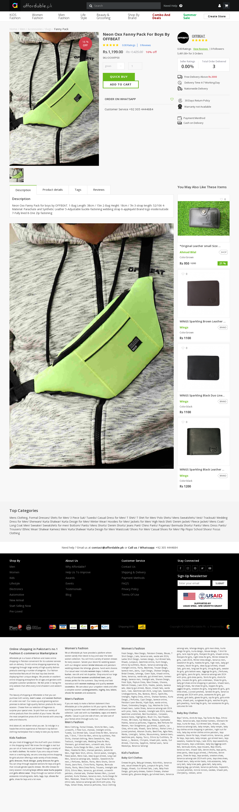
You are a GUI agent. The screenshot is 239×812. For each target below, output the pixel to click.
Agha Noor (167, 731)
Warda (124, 734)
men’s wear (35, 698)
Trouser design (160, 667)
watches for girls (220, 700)
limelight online (103, 730)
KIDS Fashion (14, 16)
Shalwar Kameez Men (52, 529)
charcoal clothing (79, 738)
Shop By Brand (133, 16)
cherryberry (182, 773)
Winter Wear (98, 521)
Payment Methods (133, 578)
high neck (214, 662)
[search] (124, 5)
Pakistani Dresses (154, 653)
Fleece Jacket (199, 521)
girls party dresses (137, 771)
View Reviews (200, 49)
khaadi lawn (127, 708)
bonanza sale (146, 656)
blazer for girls (192, 665)
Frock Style (126, 682)
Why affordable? (75, 566)
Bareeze (146, 693)
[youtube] (210, 568)
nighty (102, 689)
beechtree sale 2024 (142, 691)
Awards (70, 578)
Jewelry (169, 711)
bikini (113, 689)
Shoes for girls (220, 680)
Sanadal (142, 711)
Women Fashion (37, 16)
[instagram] (188, 568)
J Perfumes (75, 761)
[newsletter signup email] (194, 583)
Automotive (16, 594)
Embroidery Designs (137, 705)
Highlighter (141, 717)
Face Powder (163, 717)
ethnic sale (70, 782)
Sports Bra (162, 693)
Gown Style (150, 673)
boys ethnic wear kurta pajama (47, 770)
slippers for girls (216, 686)
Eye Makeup (144, 719)
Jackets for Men (140, 521)
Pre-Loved (15, 611)
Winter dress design (202, 660)
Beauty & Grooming (103, 16)
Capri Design (146, 670)
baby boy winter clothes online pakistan (200, 732)
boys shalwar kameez (205, 720)
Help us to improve (78, 572)
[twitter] (202, 568)
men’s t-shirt (97, 709)
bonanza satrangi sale (80, 758)
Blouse (167, 653)
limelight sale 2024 (155, 711)
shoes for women (73, 692)
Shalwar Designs (161, 670)
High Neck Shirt (161, 521)
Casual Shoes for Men (165, 529)
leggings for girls (209, 671)
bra (108, 689)
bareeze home (128, 717)
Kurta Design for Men (75, 521)
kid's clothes (19, 751)
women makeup (87, 683)
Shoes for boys (189, 755)
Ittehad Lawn (156, 743)
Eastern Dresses (153, 771)
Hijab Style (148, 702)
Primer (125, 719)
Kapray (139, 737)
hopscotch (223, 767)
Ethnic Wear (29, 529)
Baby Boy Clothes (187, 713)
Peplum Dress (139, 682)
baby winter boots (198, 761)
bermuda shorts (189, 746)
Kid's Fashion (130, 753)
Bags (48, 29)
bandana (95, 712)
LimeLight (133, 734)
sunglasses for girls (203, 700)
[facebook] (180, 568)
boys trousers (183, 744)
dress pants (182, 752)
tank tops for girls (190, 654)
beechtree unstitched (131, 714)
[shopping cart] (226, 5)
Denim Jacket (181, 521)
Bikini (153, 693)
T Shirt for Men (145, 517)
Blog (68, 594)
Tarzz (146, 737)
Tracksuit (209, 517)
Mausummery (153, 734)
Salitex (142, 734)
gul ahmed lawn (82, 744)
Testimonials (73, 589)
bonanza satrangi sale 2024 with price (93, 782)
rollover (192, 773)
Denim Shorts (116, 525)
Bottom (75, 525)
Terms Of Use (130, 594)
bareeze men (127, 670)
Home (13, 29)
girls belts (189, 697)
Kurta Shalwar (51, 521)
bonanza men (94, 776)
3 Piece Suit (77, 517)
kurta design (197, 651)
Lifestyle (14, 583)
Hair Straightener (138, 725)
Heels (134, 711)
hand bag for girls (198, 703)
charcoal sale (79, 773)
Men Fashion (63, 16)
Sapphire (144, 743)
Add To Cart (121, 84)
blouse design (210, 651)
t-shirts (105, 671)
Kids (12, 578)
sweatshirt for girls (185, 662)
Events (69, 583)
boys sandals (202, 755)
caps (103, 712)
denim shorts (209, 749)
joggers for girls (183, 688)
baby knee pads (194, 764)
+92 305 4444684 (167, 547)
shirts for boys (196, 718)
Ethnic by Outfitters (159, 737)
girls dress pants (195, 677)
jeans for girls (194, 674)
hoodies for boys (193, 741)
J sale (111, 727)
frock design (30, 760)
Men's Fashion (74, 722)
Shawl (124, 705)
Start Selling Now (20, 606)
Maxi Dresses (152, 682)
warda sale (142, 676)
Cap (149, 705)
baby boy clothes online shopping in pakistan (202, 728)
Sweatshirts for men (55, 525)
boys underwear (197, 744)
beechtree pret (128, 737)
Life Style (84, 16)
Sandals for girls (212, 691)
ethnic (90, 753)
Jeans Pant (133, 525)
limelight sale (81, 741)
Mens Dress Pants (213, 525)
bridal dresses (96, 665)
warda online (161, 702)
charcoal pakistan (94, 750)
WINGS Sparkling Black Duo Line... (202, 395)
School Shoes (202, 529)
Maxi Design (139, 653)
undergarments (90, 689)
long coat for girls (199, 668)
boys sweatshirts (220, 741)
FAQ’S (125, 583)
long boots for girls (216, 688)
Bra (139, 693)
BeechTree (157, 731)
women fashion (53, 698)
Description (23, 190)
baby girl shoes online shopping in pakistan (196, 683)
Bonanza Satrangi (140, 746)
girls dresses (15, 760)
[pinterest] (195, 568)
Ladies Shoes (139, 708)
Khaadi (125, 662)
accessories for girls (212, 694)
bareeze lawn (167, 734)
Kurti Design (161, 662)
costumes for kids (184, 706)
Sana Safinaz (152, 728)
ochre (199, 773)
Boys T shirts (182, 718)
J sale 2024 (99, 747)
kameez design (147, 659)
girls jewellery (183, 703)
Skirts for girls (209, 677)
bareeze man (134, 679)
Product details (53, 189)
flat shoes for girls (199, 686)
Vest (199, 517)
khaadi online (162, 673)
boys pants (221, 749)
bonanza (88, 770)
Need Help (173, 6)
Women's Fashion (133, 648)
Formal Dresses (39, 517)
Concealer (162, 714)
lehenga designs (197, 648)
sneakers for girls (199, 688)
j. (129, 740)
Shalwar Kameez (159, 696)
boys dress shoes (220, 758)
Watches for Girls (160, 705)
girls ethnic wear (22, 773)
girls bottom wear (193, 671)
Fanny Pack (61, 29)
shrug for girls (214, 668)
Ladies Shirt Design (130, 659)
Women (14, 572)
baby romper (203, 726)
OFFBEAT (198, 36)
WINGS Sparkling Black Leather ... (202, 469)
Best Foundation (149, 714)
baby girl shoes (183, 686)
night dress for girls (202, 657)
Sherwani (35, 521)
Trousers (15, 529)
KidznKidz (157, 762)
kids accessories (214, 761)
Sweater (36, 525)
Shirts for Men (59, 517)
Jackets (159, 685)
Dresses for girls (128, 762)
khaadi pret (155, 740)
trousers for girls (189, 680)
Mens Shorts (98, 525)
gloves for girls (201, 697)
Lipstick (161, 725)
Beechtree (148, 667)
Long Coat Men (19, 525)
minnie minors (200, 770)
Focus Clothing (109, 784)
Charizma (133, 743)
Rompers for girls (206, 654)
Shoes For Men (139, 529)
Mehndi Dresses (129, 685)
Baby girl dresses (144, 762)
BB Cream (133, 719)
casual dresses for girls (136, 765)
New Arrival (16, 600)
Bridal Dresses (128, 673)
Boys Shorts (216, 746)
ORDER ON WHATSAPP (120, 99)
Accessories (35, 29)
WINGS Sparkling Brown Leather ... (203, 321)
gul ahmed (98, 770)
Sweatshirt (168, 691)
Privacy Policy (130, 589)
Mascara (155, 719)
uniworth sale (97, 744)
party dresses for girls (48, 760)
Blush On (152, 717)
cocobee (212, 770)
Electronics (16, 589)
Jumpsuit (133, 662)
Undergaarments (129, 693)
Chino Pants (149, 525)
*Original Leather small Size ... (200, 246)
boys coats (189, 738)
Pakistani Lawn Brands (132, 702)
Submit (219, 583)
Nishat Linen (166, 728)
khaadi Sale (157, 688)
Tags (78, 189)
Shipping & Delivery (134, 572)
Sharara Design (162, 679)
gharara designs (141, 774)
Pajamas (164, 525)
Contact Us (128, 566)
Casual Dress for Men (111, 517)
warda (164, 740)
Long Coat (156, 691)
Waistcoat (122, 529)
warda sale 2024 (161, 656)
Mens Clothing (18, 517)
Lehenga (139, 673)
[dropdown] (219, 5)
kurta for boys (188, 723)
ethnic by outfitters (101, 735)
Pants (84, 525)
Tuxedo (91, 517)
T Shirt (131, 517)
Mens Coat (216, 521)
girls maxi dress (212, 648)
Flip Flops (186, 529)
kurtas (68, 674)
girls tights (181, 674)
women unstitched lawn (93, 677)
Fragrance (152, 722)
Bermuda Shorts (181, 525)
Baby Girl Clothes (132, 757)
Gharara (163, 682)
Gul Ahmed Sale (80, 732)
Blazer (143, 665)
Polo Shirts (164, 517)
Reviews (99, 189)
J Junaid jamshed (196, 691)
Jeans (137, 670)
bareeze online (160, 699)
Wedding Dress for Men (98, 741)
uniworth (69, 730)
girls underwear (205, 680)
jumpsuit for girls (155, 765)
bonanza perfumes (92, 784)
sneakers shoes (216, 755)
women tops (94, 671)
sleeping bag (182, 767)
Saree (124, 676)
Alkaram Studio (144, 731)
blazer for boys (192, 735)
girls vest (186, 668)
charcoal (90, 730)
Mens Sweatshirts (183, 517)
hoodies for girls (202, 662)
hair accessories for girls (218, 703)
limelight (112, 753)
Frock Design (127, 653)
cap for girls (214, 697)
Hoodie (152, 685)
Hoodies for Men (118, 521)
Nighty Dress (137, 696)
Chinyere (144, 740)
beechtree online (146, 662)
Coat (130, 691)
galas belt (206, 764)
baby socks (216, 764)
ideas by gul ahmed (97, 756)
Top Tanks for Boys (211, 718)
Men (22, 29)
